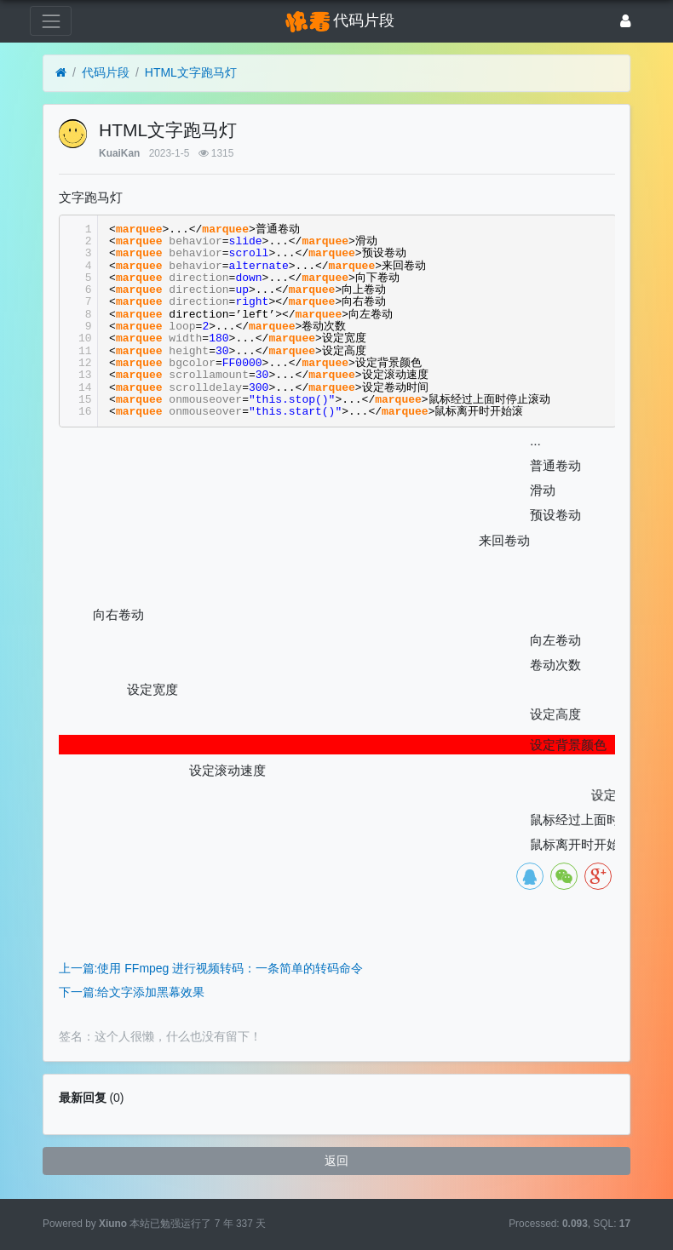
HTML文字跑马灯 (191, 72)
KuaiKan (119, 153)
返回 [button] (336, 1160)
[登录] (625, 21)
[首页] (60, 73)
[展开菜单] (51, 21)
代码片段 (105, 72)
